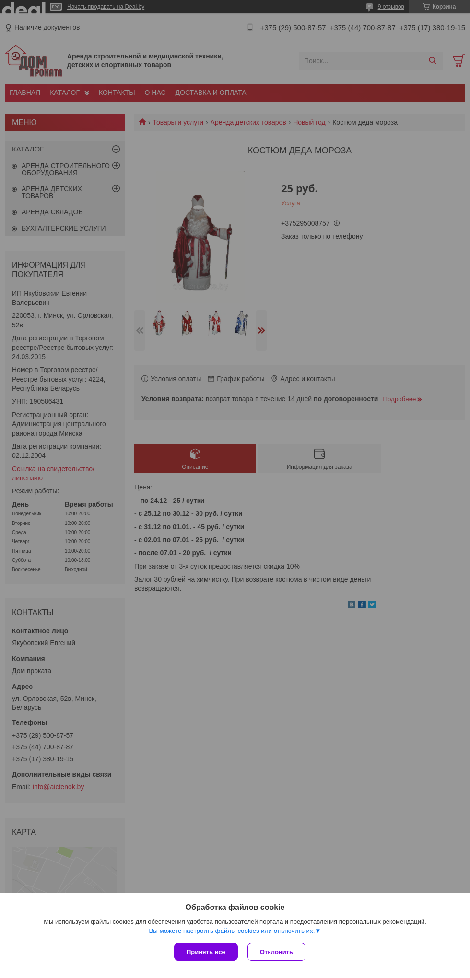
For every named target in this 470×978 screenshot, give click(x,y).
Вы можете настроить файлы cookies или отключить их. (232, 930)
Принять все (206, 951)
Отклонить (276, 951)
